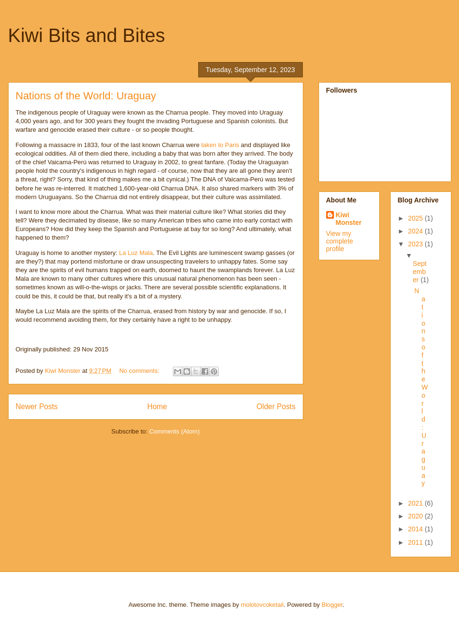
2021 (416, 503)
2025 (416, 218)
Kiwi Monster (349, 218)
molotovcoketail (262, 604)
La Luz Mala (136, 252)
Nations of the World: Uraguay (86, 96)
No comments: (140, 370)
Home (157, 406)
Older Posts (275, 406)
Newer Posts (37, 406)
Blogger (331, 604)
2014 (416, 529)
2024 (416, 231)
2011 (416, 542)
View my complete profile (339, 241)
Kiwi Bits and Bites (86, 35)
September (420, 272)
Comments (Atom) (174, 431)
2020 (416, 516)
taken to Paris (220, 144)
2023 (416, 244)
